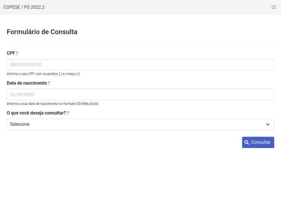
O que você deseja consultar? (38, 113)
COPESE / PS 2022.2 (23, 7)
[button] (273, 7)
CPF (12, 53)
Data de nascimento (28, 83)
